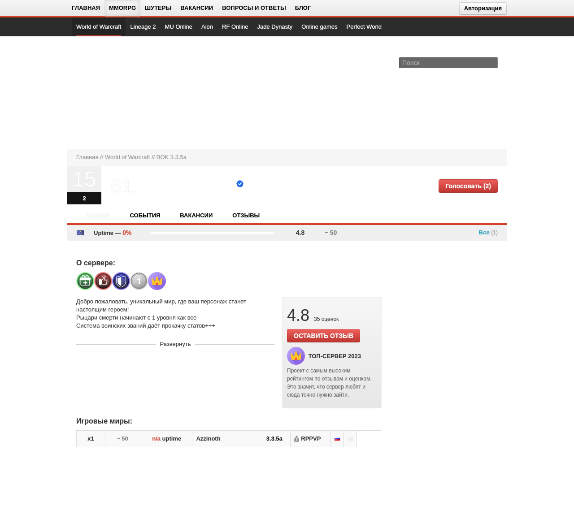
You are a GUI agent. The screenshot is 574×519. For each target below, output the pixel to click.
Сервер (98, 215)
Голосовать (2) (468, 186)
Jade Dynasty (275, 26)
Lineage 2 (143, 26)
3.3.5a (274, 438)
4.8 (300, 232)
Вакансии (196, 7)
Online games (319, 26)
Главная (86, 7)
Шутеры (158, 7)
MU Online (178, 26)
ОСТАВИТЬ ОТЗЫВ (323, 335)
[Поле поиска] (492, 62)
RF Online (235, 26)
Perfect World (364, 26)
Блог (303, 7)
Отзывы (246, 215)
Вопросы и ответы (254, 7)
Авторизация (483, 8)
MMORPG (122, 7)
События (145, 215)
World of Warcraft (98, 26)
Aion (207, 26)
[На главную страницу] (106, 92)
